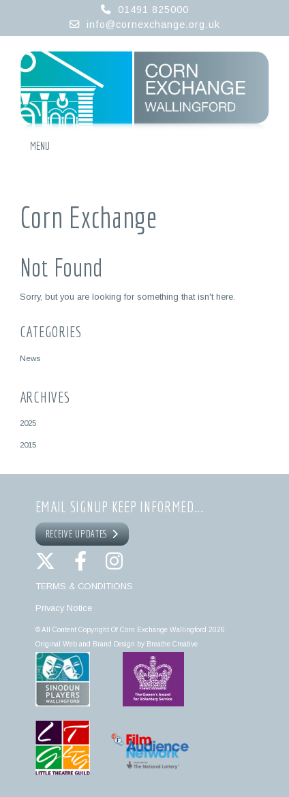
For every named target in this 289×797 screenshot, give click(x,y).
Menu (40, 146)
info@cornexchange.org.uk (153, 24)
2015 (28, 444)
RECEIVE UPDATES (82, 534)
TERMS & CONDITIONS (84, 586)
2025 (28, 422)
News (30, 358)
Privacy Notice (63, 608)
